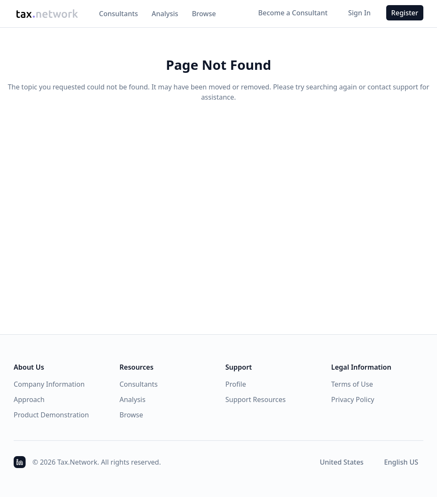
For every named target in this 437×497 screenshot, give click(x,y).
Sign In (359, 12)
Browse (204, 13)
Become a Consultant (293, 12)
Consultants (118, 13)
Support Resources (255, 399)
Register (404, 12)
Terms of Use (352, 384)
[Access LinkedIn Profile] (20, 462)
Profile (235, 384)
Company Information (49, 384)
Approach (29, 399)
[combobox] (342, 462)
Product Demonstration (51, 414)
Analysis (164, 13)
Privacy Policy (352, 399)
